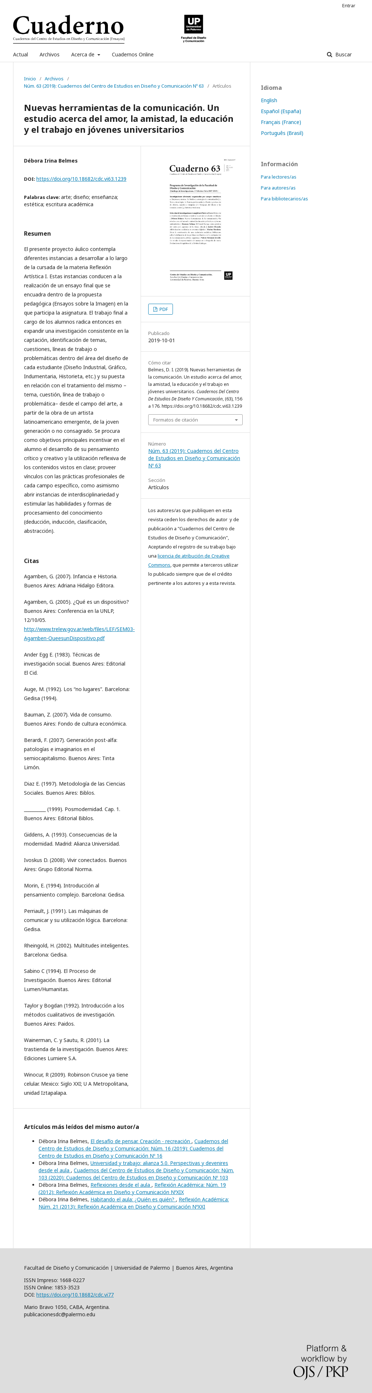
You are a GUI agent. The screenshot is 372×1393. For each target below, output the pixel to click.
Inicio (30, 78)
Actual (20, 54)
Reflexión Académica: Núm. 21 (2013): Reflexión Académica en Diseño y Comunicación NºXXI (134, 1203)
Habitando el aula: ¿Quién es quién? (133, 1199)
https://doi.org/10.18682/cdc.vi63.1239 (81, 178)
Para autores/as (278, 187)
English (269, 100)
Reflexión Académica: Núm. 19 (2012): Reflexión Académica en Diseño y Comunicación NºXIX (132, 1188)
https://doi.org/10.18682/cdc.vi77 (75, 1294)
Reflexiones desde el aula (120, 1184)
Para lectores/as (278, 176)
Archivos (50, 54)
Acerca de (83, 54)
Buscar (343, 54)
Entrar (348, 5)
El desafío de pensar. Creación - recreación (140, 1141)
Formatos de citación (175, 419)
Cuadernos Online (133, 54)
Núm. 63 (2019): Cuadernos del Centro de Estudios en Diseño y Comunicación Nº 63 (114, 86)
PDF (163, 309)
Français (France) (281, 122)
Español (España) (281, 111)
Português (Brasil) (282, 132)
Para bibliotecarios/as (284, 198)
